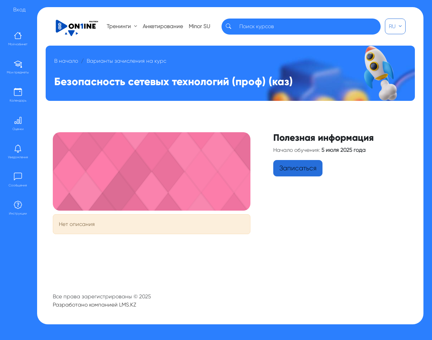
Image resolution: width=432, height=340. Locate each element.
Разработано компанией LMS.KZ (94, 305)
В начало (66, 61)
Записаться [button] (297, 168)
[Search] (308, 27)
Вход (19, 9)
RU (393, 26)
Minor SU (199, 26)
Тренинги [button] (119, 26)
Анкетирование (163, 26)
